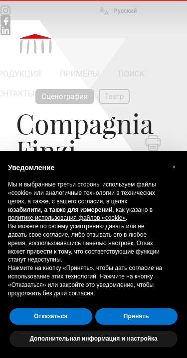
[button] (174, 167)
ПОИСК (131, 74)
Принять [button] (136, 316)
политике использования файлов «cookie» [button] (67, 217)
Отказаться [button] (50, 316)
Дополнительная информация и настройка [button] (93, 338)
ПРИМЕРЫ (79, 74)
